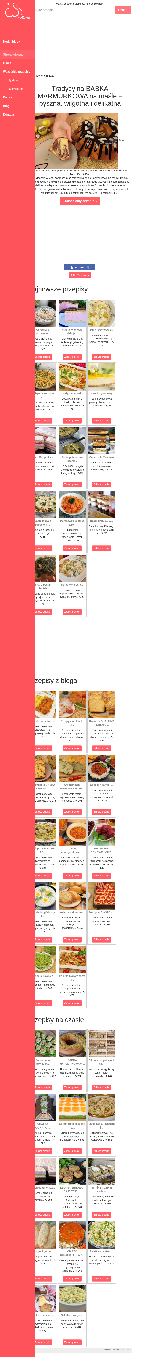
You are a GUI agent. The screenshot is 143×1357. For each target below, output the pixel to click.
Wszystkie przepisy (16, 71)
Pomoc (8, 97)
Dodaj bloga (11, 41)
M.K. (138, 1349)
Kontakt (8, 114)
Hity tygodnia (13, 88)
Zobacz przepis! (52, 357)
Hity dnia (10, 80)
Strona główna (13, 54)
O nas (7, 63)
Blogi (6, 106)
